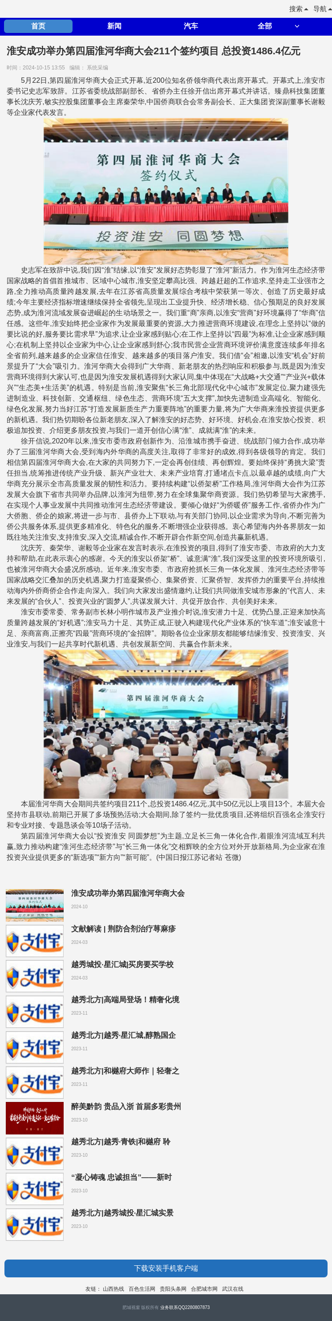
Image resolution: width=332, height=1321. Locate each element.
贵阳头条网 (173, 1289)
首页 (38, 26)
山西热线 (113, 1289)
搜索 (298, 8)
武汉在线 (232, 1289)
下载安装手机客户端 (166, 1268)
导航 (322, 8)
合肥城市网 (204, 1289)
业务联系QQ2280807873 (185, 1307)
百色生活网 (142, 1289)
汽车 (191, 26)
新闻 (114, 26)
